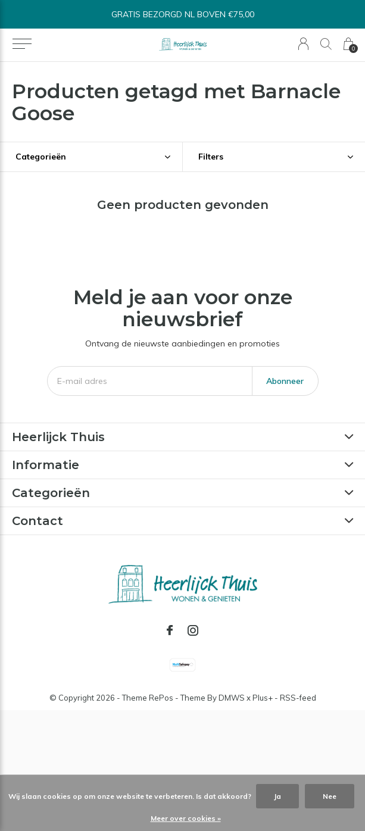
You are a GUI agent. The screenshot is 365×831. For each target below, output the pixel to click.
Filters (210, 156)
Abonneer (285, 381)
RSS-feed (298, 697)
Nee (329, 796)
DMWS (232, 697)
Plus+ (262, 697)
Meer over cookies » (186, 818)
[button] (21, 44)
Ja (277, 796)
